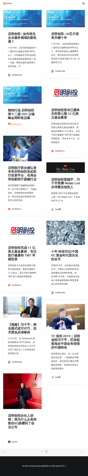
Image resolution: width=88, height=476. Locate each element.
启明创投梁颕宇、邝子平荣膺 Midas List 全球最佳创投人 (65, 183)
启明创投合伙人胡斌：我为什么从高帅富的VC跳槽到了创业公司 (22, 421)
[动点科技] (7, 3)
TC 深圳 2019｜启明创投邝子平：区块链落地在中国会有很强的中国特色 (65, 341)
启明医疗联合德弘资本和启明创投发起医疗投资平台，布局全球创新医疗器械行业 (22, 173)
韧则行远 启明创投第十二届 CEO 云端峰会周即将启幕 (21, 114)
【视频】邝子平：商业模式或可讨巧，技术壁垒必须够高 (22, 328)
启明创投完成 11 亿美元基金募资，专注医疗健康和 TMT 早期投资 (22, 253)
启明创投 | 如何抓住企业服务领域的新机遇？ (22, 37)
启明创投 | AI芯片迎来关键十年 (65, 36)
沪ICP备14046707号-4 (57, 466)
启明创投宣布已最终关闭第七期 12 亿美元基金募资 (65, 114)
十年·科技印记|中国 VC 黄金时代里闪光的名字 (64, 255)
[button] (83, 3)
